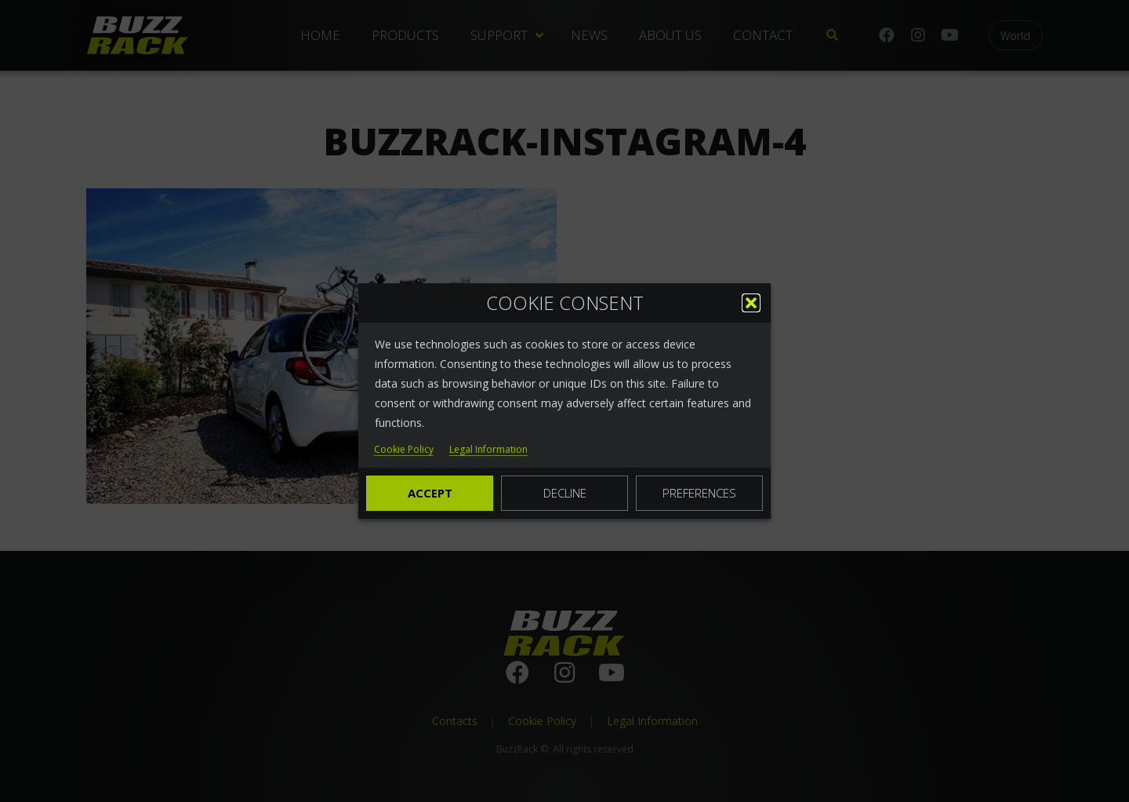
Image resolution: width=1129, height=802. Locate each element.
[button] (751, 303)
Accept (430, 493)
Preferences (699, 493)
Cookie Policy (404, 450)
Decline (564, 493)
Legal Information (488, 450)
